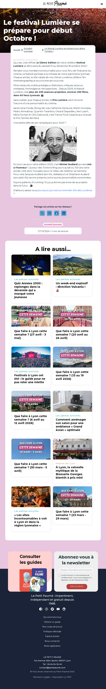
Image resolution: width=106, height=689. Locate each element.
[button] (102, 4)
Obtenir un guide (52, 622)
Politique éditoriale (52, 631)
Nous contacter (52, 641)
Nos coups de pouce (52, 626)
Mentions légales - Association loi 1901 (52, 677)
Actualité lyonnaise (28, 49)
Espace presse (52, 636)
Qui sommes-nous (52, 617)
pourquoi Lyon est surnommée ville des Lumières (64, 190)
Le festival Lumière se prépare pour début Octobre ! (65, 49)
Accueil (16, 50)
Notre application (52, 646)
